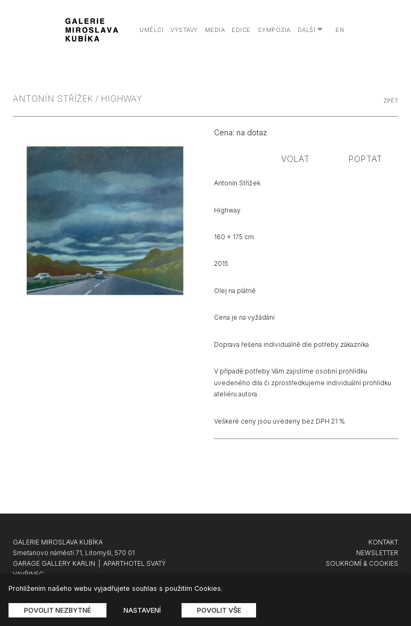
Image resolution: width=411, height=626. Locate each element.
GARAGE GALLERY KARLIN (54, 563)
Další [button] (310, 30)
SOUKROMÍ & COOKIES (362, 563)
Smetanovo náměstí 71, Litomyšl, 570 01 (74, 553)
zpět (390, 100)
